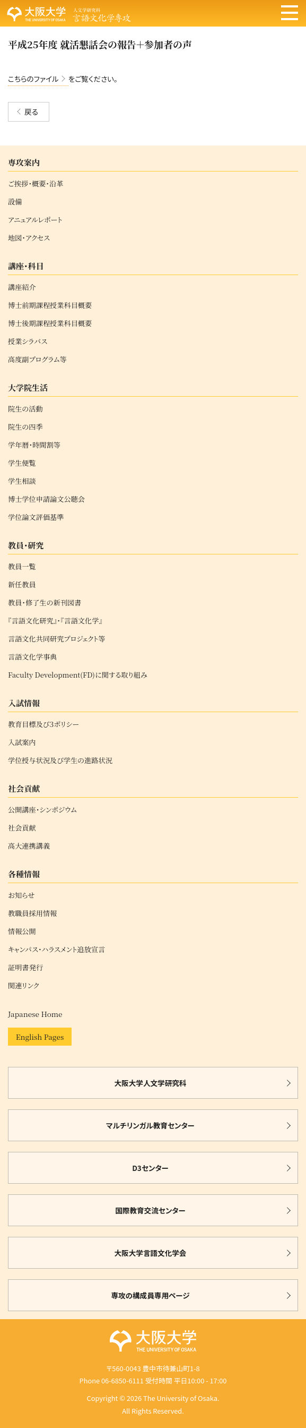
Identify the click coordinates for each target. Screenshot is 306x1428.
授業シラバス (27, 341)
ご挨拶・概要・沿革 (35, 184)
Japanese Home (35, 1013)
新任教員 (22, 584)
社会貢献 (22, 828)
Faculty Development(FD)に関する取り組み (77, 675)
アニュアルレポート (35, 220)
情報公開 (22, 931)
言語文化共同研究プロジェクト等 (57, 639)
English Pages (40, 1036)
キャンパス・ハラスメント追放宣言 (56, 949)
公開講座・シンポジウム (42, 810)
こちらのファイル (33, 78)
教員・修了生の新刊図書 (44, 603)
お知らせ (21, 895)
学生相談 (22, 481)
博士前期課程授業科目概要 (50, 305)
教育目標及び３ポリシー (43, 724)
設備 (15, 202)
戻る (31, 111)
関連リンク (23, 985)
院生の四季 (25, 427)
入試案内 (22, 742)
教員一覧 (22, 566)
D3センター (150, 1167)
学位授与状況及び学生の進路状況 (60, 760)
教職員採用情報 (32, 913)
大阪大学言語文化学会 (151, 1252)
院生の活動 (25, 409)
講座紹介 (22, 287)
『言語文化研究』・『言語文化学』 (55, 621)
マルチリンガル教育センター (150, 1125)
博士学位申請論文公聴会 (46, 499)
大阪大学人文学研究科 (151, 1083)
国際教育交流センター (150, 1210)
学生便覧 (22, 463)
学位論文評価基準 (36, 517)
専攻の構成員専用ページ (150, 1295)
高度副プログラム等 (37, 359)
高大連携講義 (29, 846)
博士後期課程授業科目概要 (50, 323)
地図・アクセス (29, 238)
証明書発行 (25, 967)
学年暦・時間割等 (34, 445)
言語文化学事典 (32, 657)
